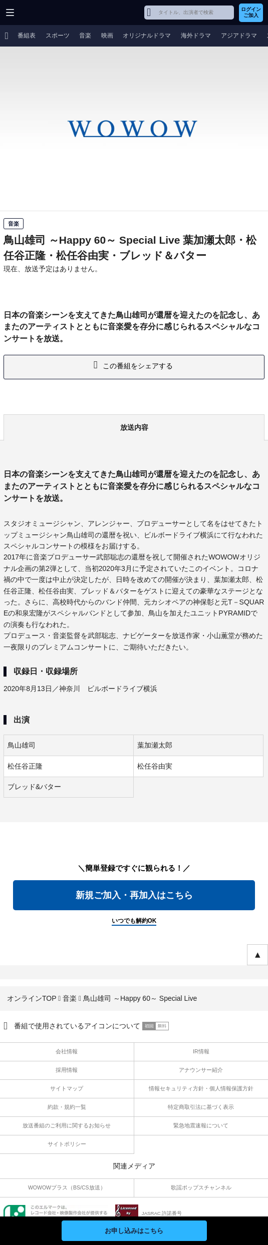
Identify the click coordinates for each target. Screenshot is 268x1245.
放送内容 (134, 427)
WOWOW (46, 12)
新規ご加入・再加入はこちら (134, 895)
